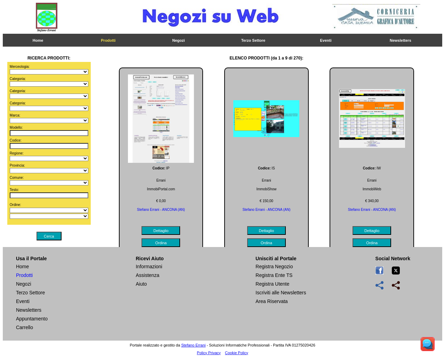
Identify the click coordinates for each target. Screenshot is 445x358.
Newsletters (400, 40)
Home (38, 40)
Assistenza (147, 275)
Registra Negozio (274, 266)
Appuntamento (32, 318)
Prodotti (108, 40)
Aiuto (141, 284)
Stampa (173, 77)
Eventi (326, 40)
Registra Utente (272, 284)
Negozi (178, 40)
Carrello (24, 327)
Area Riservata (272, 301)
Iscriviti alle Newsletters (281, 292)
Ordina (222, 77)
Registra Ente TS (274, 275)
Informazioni (149, 266)
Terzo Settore (253, 40)
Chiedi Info (272, 77)
